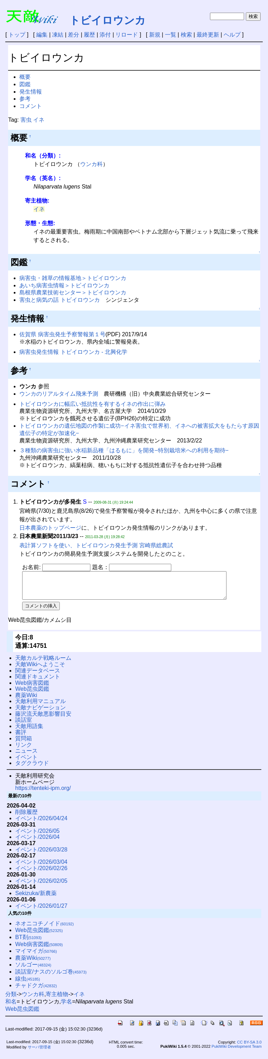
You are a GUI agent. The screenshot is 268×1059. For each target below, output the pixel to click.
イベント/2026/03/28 (41, 855)
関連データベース (37, 676)
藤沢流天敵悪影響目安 (43, 719)
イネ (38, 120)
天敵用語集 (29, 731)
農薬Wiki (26, 700)
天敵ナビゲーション (40, 713)
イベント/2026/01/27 (41, 911)
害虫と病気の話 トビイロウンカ (59, 300)
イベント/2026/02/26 (41, 873)
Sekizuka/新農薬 (35, 898)
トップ (16, 35)
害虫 (26, 120)
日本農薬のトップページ (50, 528)
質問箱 (23, 744)
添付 (105, 35)
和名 (11, 1007)
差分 (73, 35)
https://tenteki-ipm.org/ (43, 793)
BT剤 (28, 942)
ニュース (26, 756)
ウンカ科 (91, 164)
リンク (23, 750)
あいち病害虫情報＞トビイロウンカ (64, 285)
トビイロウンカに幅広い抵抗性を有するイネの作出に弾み (92, 404)
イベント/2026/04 (37, 842)
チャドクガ (36, 991)
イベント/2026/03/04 (41, 867)
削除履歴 (26, 817)
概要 (25, 77)
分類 (11, 999)
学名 (66, 1007)
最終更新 (208, 35)
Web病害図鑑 (32, 688)
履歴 (89, 35)
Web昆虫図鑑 (32, 694)
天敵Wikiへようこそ (40, 669)
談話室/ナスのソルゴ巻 (51, 977)
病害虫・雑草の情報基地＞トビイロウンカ (72, 278)
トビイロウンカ (107, 20)
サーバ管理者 (39, 1052)
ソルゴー (33, 970)
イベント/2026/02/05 (41, 886)
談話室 (23, 725)
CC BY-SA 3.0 (249, 1047)
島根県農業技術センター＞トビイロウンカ (72, 292)
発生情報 (30, 92)
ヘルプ (232, 35)
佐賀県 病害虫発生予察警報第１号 (62, 334)
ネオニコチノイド (44, 929)
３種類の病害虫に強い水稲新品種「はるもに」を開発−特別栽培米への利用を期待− (124, 450)
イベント (26, 762)
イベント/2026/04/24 (41, 824)
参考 (25, 99)
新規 (154, 35)
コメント (30, 106)
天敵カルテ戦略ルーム (43, 663)
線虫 (27, 984)
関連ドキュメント (37, 682)
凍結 (57, 35)
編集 (41, 35)
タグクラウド (32, 768)
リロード (126, 35)
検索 (186, 35)
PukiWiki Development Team (237, 1052)
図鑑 (25, 84)
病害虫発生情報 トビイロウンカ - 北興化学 (73, 352)
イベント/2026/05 (37, 836)
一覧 (170, 35)
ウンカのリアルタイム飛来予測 (58, 394)
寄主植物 (57, 999)
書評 (20, 737)
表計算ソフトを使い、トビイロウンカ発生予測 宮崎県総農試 (96, 545)
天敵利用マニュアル (40, 706)
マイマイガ (36, 956)
